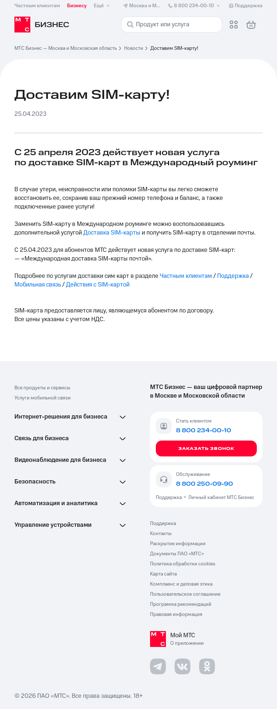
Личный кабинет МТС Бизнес (221, 497)
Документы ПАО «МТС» (177, 553)
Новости (133, 48)
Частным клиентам (186, 276)
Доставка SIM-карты (111, 232)
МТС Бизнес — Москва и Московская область (65, 48)
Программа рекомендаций (180, 604)
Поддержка (233, 276)
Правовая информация (176, 614)
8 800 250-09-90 (204, 484)
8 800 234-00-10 (194, 5)
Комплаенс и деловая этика (181, 584)
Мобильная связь (37, 284)
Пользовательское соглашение (185, 594)
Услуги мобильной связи (42, 398)
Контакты (161, 533)
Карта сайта (163, 574)
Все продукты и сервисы (42, 387)
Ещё (102, 5)
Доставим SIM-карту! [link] (174, 48)
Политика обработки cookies (182, 564)
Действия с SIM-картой (97, 284)
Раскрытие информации (178, 543)
